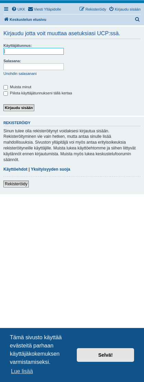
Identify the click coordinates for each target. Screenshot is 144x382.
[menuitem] (18, 9)
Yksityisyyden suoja (50, 169)
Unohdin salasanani (20, 73)
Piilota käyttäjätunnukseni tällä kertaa (37, 93)
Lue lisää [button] (22, 371)
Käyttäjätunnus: (17, 45)
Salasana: (12, 61)
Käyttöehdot (15, 169)
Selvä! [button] (105, 355)
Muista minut (17, 87)
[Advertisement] (72, 269)
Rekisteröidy (16, 184)
